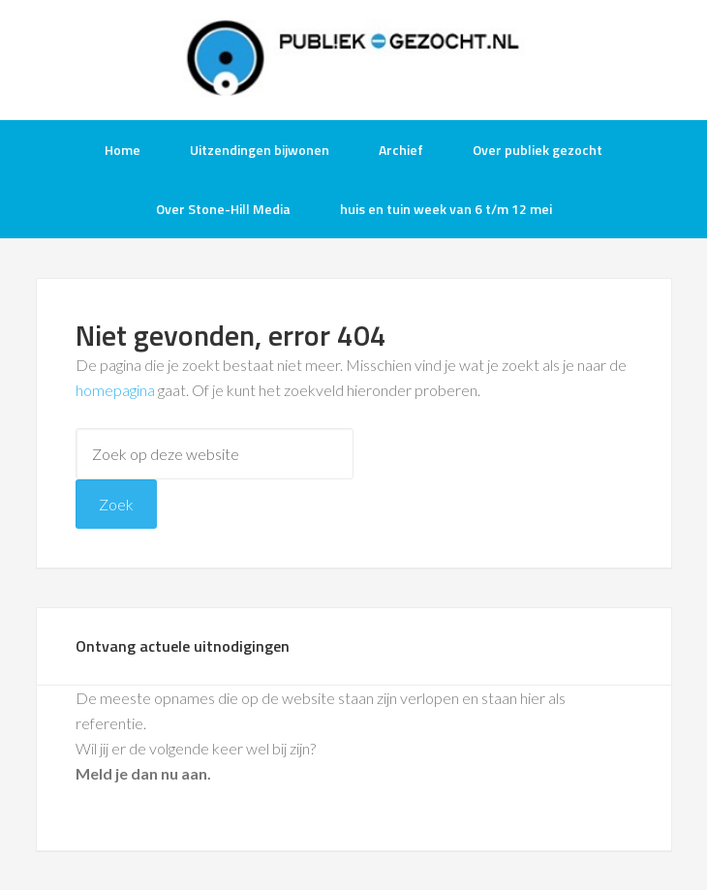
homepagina (115, 390)
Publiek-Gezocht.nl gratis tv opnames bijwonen (354, 58)
